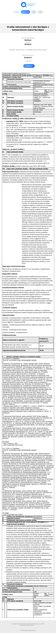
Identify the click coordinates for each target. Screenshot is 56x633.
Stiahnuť (29, 66)
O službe (16, 12)
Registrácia (25, 12)
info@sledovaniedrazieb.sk (27, 625)
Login (34, 12)
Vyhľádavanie (40, 12)
